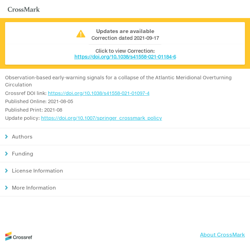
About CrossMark (222, 234)
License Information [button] (37, 170)
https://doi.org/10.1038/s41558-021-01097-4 (98, 93)
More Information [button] (34, 187)
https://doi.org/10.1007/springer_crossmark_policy (101, 118)
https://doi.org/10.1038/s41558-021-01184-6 (125, 57)
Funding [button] (22, 153)
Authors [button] (22, 136)
